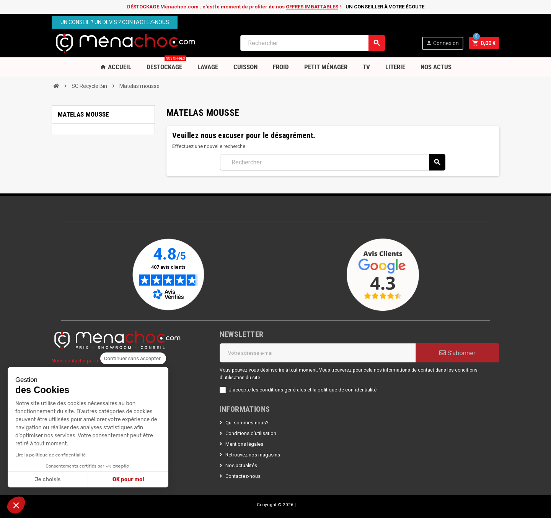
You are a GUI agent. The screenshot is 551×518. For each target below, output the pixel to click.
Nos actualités (241, 465)
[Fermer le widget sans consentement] (133, 358)
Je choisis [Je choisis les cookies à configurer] (48, 479)
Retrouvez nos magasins (252, 455)
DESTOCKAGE (166, 64)
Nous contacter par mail (78, 361)
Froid (281, 67)
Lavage (207, 67)
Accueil (115, 67)
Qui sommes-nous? (247, 422)
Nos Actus (436, 67)
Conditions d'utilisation (250, 433)
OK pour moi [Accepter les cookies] (128, 479)
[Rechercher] (312, 43)
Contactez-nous (243, 476)
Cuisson (245, 67)
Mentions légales (244, 444)
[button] (16, 505)
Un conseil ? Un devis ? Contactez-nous (114, 22)
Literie (395, 67)
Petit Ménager (325, 67)
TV (366, 67)
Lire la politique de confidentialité (50, 455)
